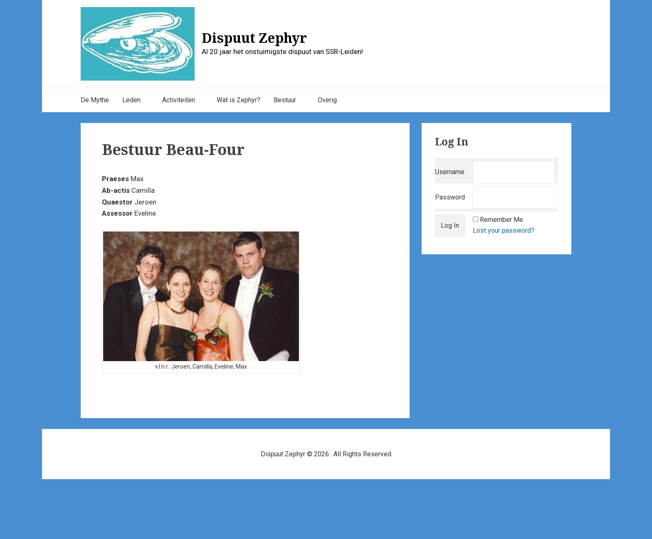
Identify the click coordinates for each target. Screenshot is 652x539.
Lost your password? (503, 230)
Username (449, 172)
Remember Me (501, 220)
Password (450, 197)
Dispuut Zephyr (254, 38)
